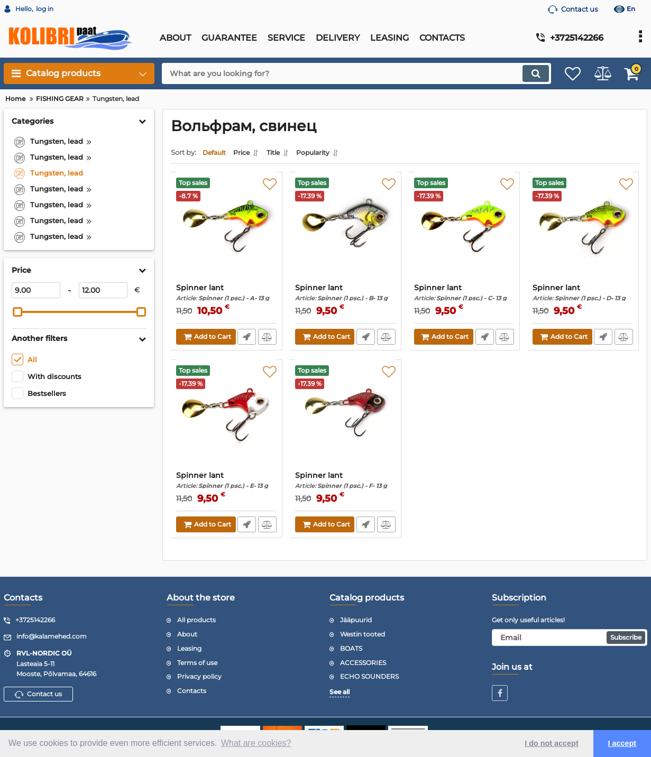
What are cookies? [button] (256, 742)
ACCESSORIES (363, 663)
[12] (103, 290)
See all (339, 692)
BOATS (351, 648)
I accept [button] (622, 743)
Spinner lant (227, 295)
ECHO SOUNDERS (369, 677)
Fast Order (246, 339)
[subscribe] (569, 637)
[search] (345, 73)
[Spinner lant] (227, 233)
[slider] (17, 312)
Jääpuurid (356, 620)
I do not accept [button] (552, 743)
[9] (36, 290)
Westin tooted (362, 634)
